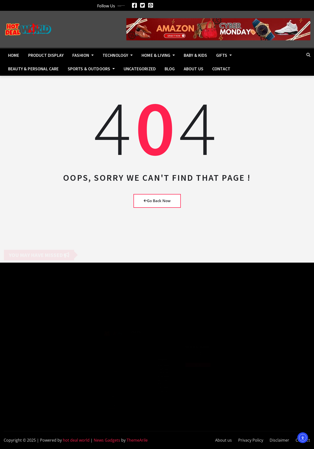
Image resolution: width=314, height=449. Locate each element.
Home (13, 55)
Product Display (46, 55)
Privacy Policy (250, 440)
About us (193, 69)
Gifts (224, 55)
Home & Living (158, 55)
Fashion (83, 55)
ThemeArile (137, 440)
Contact (221, 69)
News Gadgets (107, 440)
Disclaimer (279, 440)
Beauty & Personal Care (33, 69)
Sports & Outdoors (91, 69)
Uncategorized (140, 69)
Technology (118, 55)
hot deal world (76, 440)
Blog (170, 69)
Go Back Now (157, 200)
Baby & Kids (195, 55)
